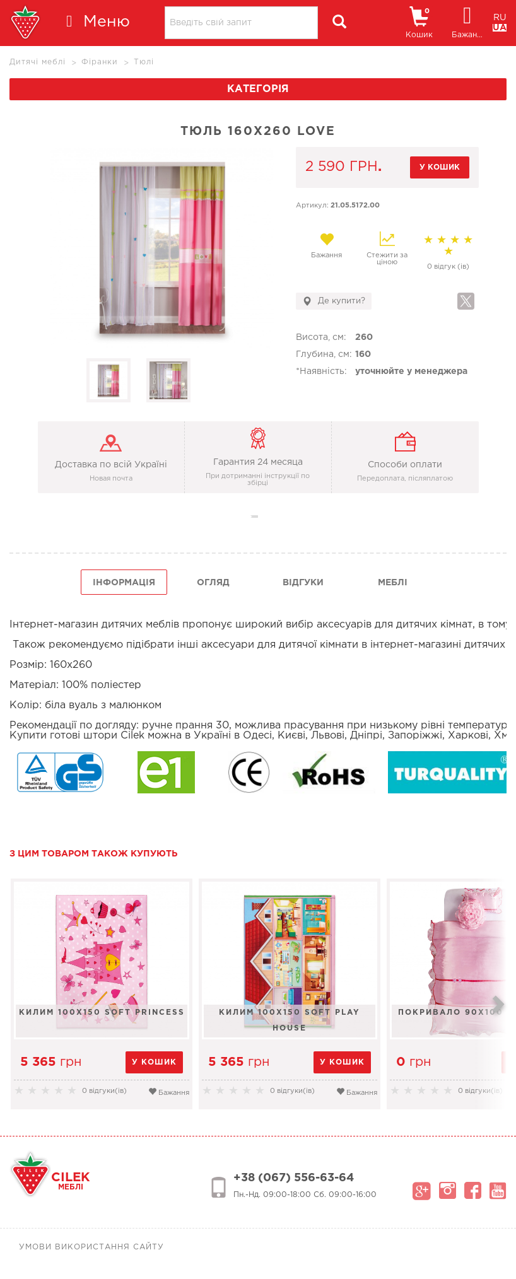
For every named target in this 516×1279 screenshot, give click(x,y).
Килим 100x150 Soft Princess (102, 1012)
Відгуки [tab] (303, 583)
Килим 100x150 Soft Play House (289, 1020)
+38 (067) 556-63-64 (293, 1178)
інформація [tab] (124, 583)
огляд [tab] (213, 583)
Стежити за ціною (387, 248)
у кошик (439, 167)
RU (500, 17)
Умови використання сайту (91, 1247)
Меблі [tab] (393, 583)
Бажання (326, 245)
